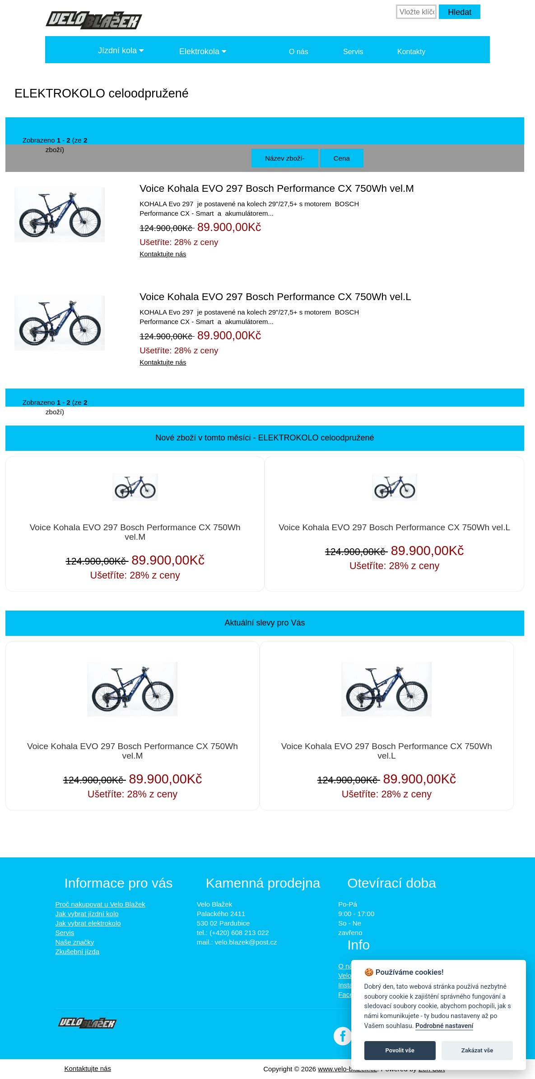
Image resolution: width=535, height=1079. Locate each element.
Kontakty (411, 52)
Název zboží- (285, 158)
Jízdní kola (121, 50)
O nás (298, 52)
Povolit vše (400, 1050)
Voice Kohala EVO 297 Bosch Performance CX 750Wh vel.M (277, 188)
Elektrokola (202, 51)
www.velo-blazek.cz (347, 1069)
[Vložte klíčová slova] (416, 12)
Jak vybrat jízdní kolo (87, 913)
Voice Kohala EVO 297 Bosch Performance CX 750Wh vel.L (275, 296)
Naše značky (75, 942)
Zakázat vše (477, 1050)
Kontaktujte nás (163, 254)
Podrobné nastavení (444, 1026)
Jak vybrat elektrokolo (88, 923)
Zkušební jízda (78, 951)
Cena (342, 158)
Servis (353, 52)
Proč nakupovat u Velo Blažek (100, 904)
